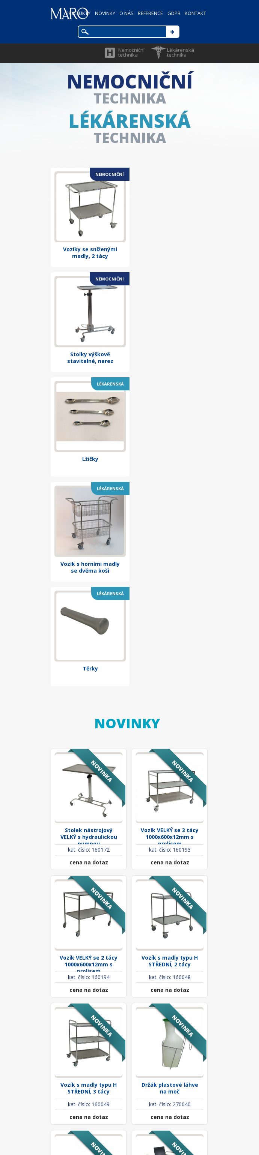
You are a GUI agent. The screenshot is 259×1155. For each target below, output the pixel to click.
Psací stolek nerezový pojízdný (169, 980)
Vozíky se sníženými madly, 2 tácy (89, 248)
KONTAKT (195, 13)
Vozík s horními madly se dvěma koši (169, 350)
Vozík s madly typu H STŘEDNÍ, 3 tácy (88, 857)
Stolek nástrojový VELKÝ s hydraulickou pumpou (88, 611)
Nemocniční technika (131, 52)
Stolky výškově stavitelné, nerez (170, 248)
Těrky (88, 447)
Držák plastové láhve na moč (170, 857)
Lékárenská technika (180, 52)
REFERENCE (150, 13)
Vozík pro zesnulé (89, 977)
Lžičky (89, 346)
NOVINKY (104, 13)
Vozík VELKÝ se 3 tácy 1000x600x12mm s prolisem (170, 611)
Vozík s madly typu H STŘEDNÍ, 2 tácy (170, 733)
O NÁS (126, 13)
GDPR (173, 13)
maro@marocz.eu (145, 1091)
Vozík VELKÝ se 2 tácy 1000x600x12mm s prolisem (88, 735)
